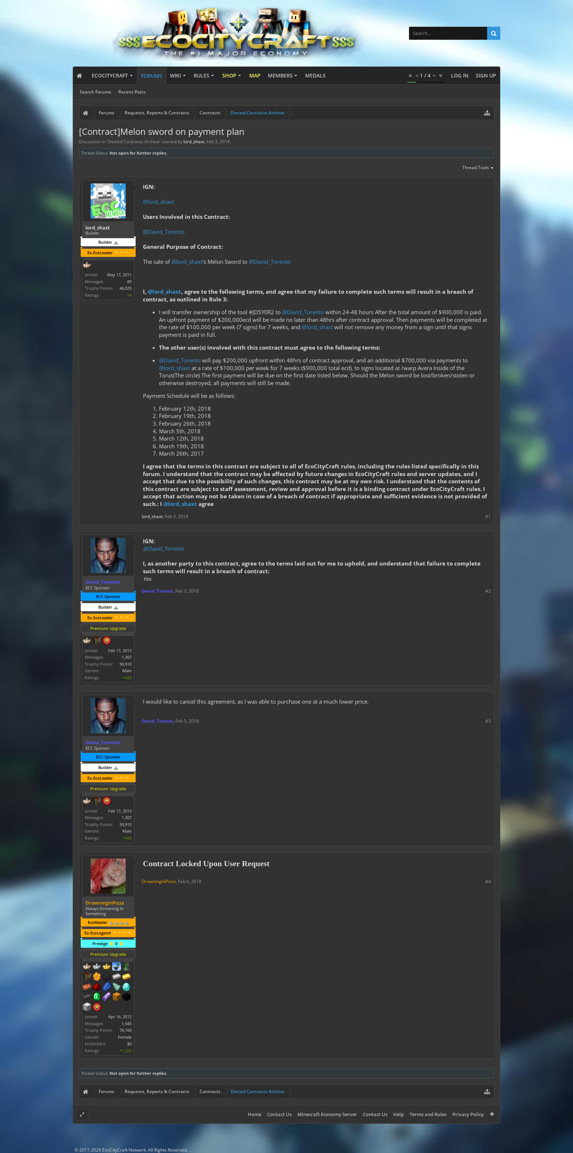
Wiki (175, 75)
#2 (488, 591)
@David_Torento (164, 231)
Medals (315, 75)
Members (280, 75)
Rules (201, 75)
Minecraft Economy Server (327, 1114)
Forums (151, 75)
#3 (488, 721)
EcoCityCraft (110, 75)
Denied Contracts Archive (134, 141)
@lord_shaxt (158, 201)
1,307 (127, 657)
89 (129, 281)
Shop (229, 75)
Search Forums (95, 92)
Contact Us (279, 1114)
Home (254, 1114)
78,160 (125, 1030)
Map (255, 75)
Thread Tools (478, 168)
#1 (488, 516)
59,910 (125, 664)
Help (398, 1114)
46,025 (125, 288)
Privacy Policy (468, 1114)
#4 (488, 881)
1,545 (127, 1023)
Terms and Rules (428, 1114)
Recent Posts (132, 92)
